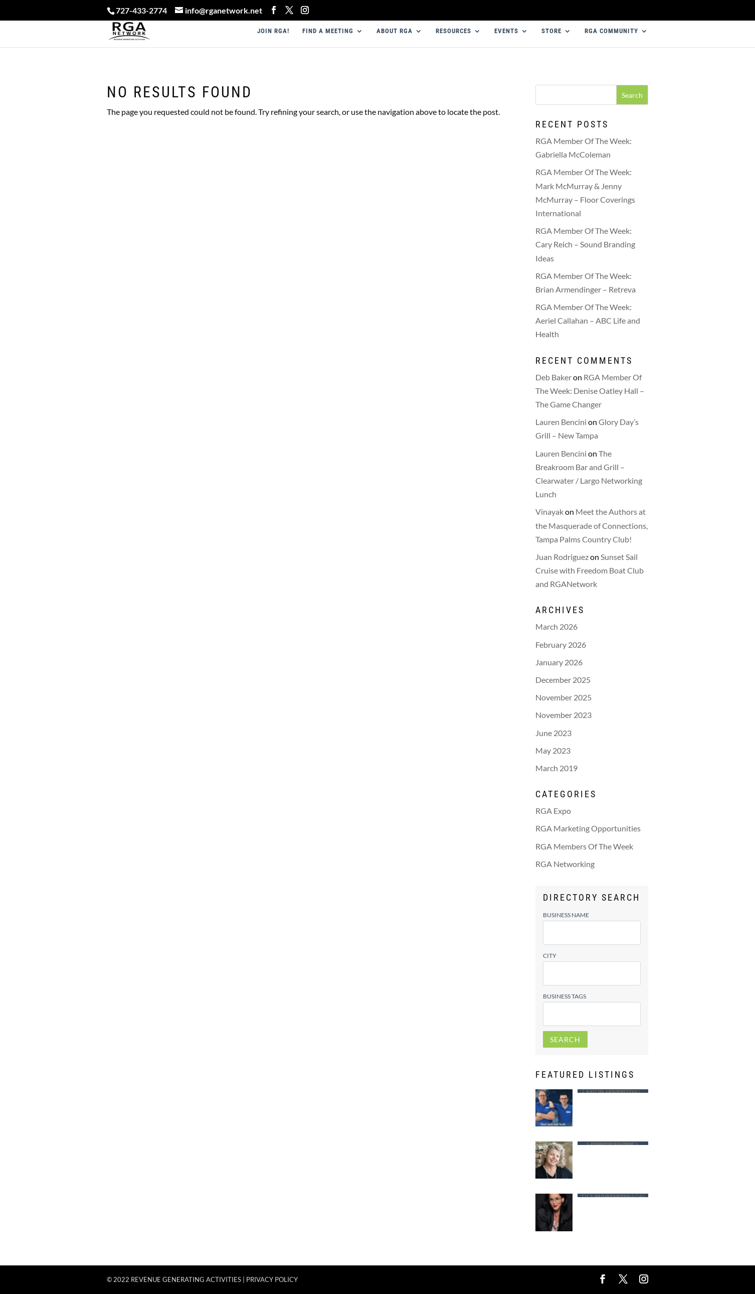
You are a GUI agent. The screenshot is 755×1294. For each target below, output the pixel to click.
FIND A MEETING (327, 31)
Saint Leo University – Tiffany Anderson (613, 1195)
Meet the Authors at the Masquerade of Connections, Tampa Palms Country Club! (591, 525)
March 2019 (556, 768)
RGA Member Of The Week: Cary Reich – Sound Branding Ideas (585, 244)
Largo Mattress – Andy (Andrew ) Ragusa (613, 1091)
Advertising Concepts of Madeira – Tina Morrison (613, 1143)
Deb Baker (553, 377)
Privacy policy (272, 1279)
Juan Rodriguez (562, 556)
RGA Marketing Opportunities (588, 828)
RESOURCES (453, 31)
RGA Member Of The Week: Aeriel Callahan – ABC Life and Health (587, 320)
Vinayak (549, 511)
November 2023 (563, 715)
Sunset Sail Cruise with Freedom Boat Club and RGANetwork (589, 570)
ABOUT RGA (394, 31)
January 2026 (559, 662)
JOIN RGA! (273, 31)
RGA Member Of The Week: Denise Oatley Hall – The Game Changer (589, 390)
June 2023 (553, 733)
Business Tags (564, 996)
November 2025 (563, 697)
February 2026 (560, 644)
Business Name (566, 915)
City (549, 955)
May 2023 (553, 750)
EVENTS (506, 31)
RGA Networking (565, 864)
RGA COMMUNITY (611, 31)
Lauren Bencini (561, 421)
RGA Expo (553, 810)
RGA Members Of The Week (584, 846)
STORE (551, 31)
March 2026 (556, 626)
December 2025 (563, 679)
